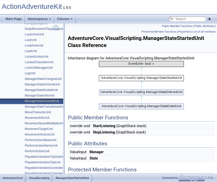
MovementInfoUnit (37, 118)
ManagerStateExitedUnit (41, 90)
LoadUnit (31, 51)
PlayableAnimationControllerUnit (47, 173)
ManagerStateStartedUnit (42, 101)
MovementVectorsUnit (39, 134)
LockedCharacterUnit (39, 62)
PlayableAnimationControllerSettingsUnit (52, 168)
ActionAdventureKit (32, 6)
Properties (184, 31)
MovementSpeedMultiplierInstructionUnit (52, 123)
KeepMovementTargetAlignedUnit (47, 29)
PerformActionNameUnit (41, 145)
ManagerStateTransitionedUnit (45, 106)
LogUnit (30, 73)
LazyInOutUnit (34, 34)
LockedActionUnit (36, 56)
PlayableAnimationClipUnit (42, 162)
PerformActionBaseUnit (40, 140)
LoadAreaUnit (34, 45)
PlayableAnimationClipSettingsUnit (48, 156)
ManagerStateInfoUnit (39, 95)
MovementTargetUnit (39, 129)
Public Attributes (204, 26)
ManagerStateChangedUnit (43, 79)
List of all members (204, 31)
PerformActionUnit (37, 151)
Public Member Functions (177, 26)
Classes (65, 19)
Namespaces (39, 19)
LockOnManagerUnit (39, 68)
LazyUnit (31, 40)
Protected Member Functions (158, 31)
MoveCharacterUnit (38, 112)
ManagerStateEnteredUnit (42, 84)
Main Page (14, 19)
